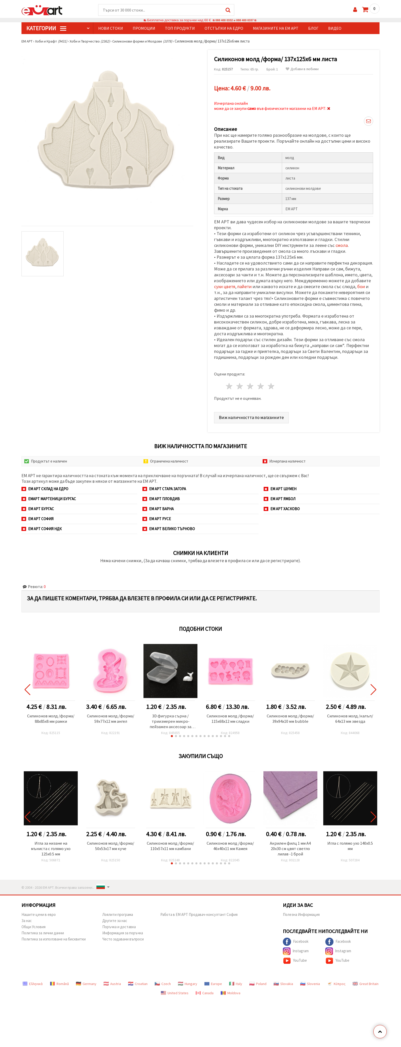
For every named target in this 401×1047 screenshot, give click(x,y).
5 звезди (271, 385)
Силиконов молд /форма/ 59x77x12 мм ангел (110, 720)
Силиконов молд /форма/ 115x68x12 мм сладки (230, 720)
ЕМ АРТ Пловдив (161, 497)
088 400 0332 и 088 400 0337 (234, 20)
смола (342, 244)
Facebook (295, 942)
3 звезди (250, 385)
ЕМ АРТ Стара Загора (164, 487)
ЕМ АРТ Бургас (37, 507)
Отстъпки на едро (224, 28)
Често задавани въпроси (123, 939)
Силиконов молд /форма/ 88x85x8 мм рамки (50, 720)
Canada (205, 993)
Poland (257, 983)
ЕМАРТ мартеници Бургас (48, 497)
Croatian (138, 983)
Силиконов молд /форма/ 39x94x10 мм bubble (290, 720)
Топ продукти (180, 28)
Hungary (187, 983)
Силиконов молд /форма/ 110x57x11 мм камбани (170, 848)
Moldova (230, 993)
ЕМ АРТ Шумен (280, 487)
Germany (86, 983)
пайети (244, 285)
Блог (313, 28)
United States (174, 993)
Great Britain (365, 983)
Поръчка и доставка (119, 926)
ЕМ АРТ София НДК (41, 527)
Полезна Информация (301, 914)
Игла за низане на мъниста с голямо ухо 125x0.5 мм (51, 848)
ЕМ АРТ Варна (158, 507)
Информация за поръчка (122, 932)
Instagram (296, 951)
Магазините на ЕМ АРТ (275, 28)
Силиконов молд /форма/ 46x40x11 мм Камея (230, 848)
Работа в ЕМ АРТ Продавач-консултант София (199, 914)
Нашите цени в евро (38, 914)
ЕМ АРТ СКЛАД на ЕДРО (44, 487)
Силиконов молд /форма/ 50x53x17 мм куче (110, 845)
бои (361, 285)
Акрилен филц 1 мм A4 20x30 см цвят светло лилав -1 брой (290, 848)
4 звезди (260, 385)
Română (59, 983)
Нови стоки (110, 28)
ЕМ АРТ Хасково (282, 507)
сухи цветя (224, 285)
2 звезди (240, 385)
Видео (334, 28)
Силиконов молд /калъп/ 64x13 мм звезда (350, 717)
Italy (235, 983)
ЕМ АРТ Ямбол (279, 497)
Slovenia (310, 983)
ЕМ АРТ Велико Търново (168, 527)
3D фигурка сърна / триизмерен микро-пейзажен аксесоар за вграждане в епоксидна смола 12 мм (171, 720)
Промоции (144, 28)
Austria (112, 983)
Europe (213, 983)
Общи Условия (33, 926)
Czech (163, 983)
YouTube (295, 961)
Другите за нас (114, 920)
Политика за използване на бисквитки (53, 939)
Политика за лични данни (42, 932)
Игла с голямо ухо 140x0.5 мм (350, 845)
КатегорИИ (46, 28)
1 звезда (229, 385)
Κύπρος (336, 983)
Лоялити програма (117, 914)
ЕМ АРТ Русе (156, 517)
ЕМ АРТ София (37, 517)
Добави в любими (302, 69)
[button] (172, 735)
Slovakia (283, 983)
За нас (26, 920)
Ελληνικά (33, 983)
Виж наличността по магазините (252, 416)
